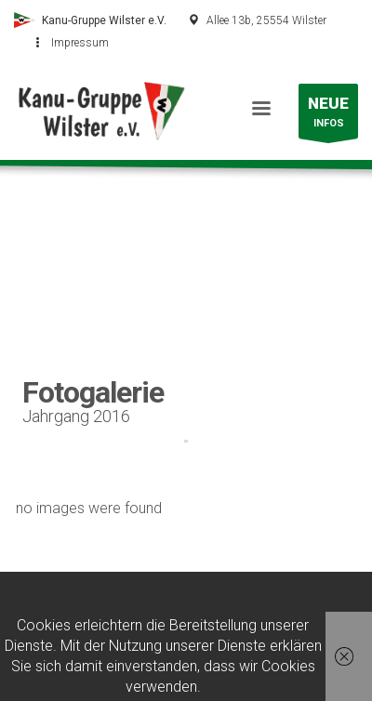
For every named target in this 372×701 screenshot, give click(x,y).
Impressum (80, 42)
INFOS (328, 116)
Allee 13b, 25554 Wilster (266, 20)
